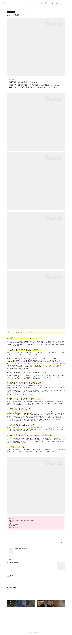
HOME (20, 3)
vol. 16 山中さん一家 (11, 587)
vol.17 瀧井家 (10, 575)
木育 (55, 3)
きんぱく (50, 3)
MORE (66, 3)
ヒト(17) (8, 534)
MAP (25, 3)
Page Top (36, 627)
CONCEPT (38, 3)
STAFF (44, 3)
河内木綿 (61, 3)
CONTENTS (31, 3)
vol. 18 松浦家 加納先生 (12, 562)
